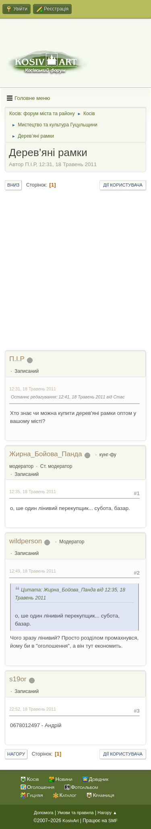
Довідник (99, 779)
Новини (63, 779)
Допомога (43, 812)
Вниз (13, 185)
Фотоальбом (84, 787)
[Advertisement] (75, 270)
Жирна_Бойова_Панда (45, 454)
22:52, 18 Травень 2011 (32, 709)
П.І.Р (17, 359)
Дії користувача (123, 185)
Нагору (16, 754)
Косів (33, 779)
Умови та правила (75, 812)
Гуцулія (35, 795)
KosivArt (70, 820)
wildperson (25, 541)
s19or (18, 679)
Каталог (68, 795)
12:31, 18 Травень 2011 (32, 388)
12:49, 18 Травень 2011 (32, 571)
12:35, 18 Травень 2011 (32, 491)
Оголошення (40, 787)
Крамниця (103, 795)
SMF (113, 820)
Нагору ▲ (107, 812)
